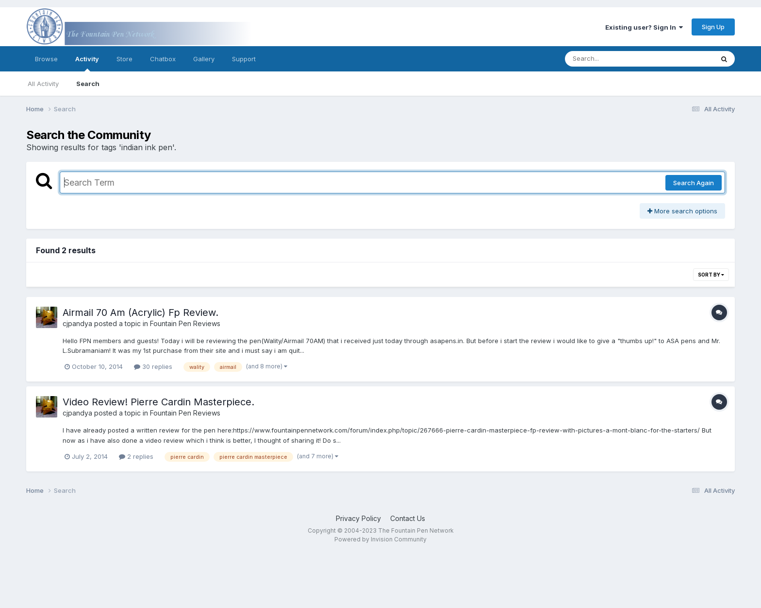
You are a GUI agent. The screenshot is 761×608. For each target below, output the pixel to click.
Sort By (711, 275)
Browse (46, 59)
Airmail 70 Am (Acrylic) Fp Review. (140, 312)
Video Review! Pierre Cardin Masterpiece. (158, 402)
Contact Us (407, 518)
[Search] (613, 59)
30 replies (153, 366)
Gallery (204, 59)
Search (87, 83)
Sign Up (713, 27)
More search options (682, 211)
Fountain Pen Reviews (185, 323)
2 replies (136, 456)
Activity (87, 63)
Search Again (693, 183)
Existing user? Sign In (644, 27)
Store (124, 59)
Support (244, 59)
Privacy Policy (358, 518)
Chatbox (163, 59)
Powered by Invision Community (380, 539)
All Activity (43, 83)
